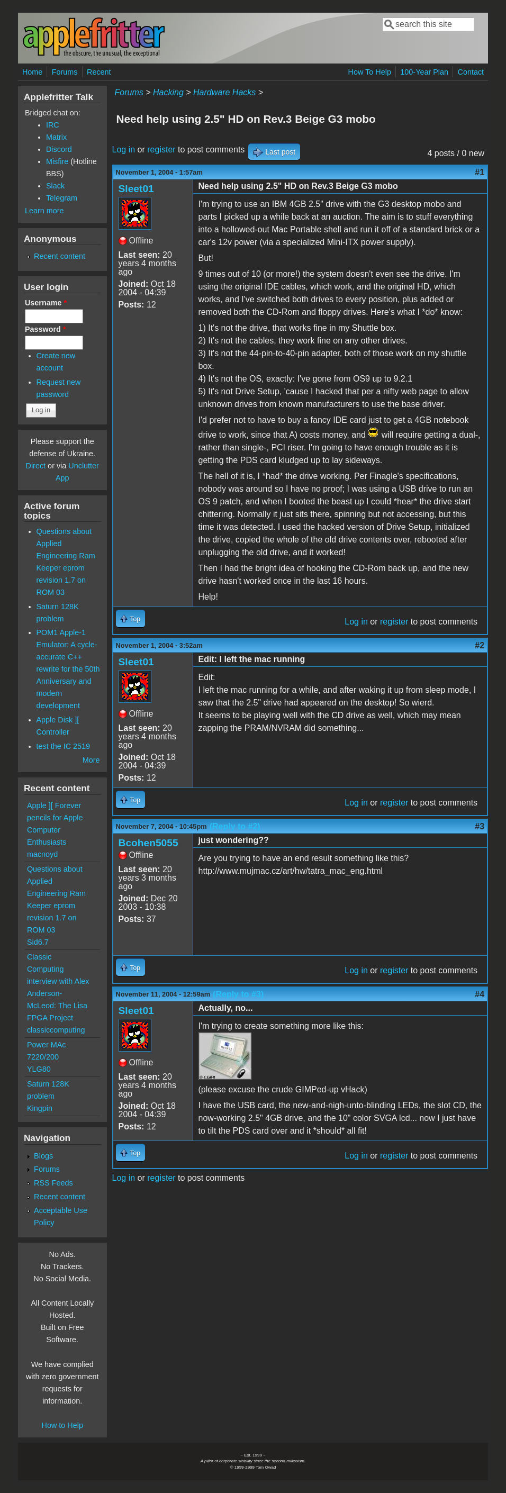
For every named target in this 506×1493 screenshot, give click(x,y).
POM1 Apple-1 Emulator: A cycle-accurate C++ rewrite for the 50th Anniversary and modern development (68, 669)
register (161, 149)
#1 (479, 172)
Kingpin (39, 1108)
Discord (59, 149)
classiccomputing (56, 1030)
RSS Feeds (53, 1183)
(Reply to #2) (235, 826)
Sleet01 (136, 188)
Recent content (59, 256)
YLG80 (39, 1069)
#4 (479, 994)
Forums (65, 72)
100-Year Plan (424, 72)
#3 (479, 826)
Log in (123, 149)
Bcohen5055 (148, 842)
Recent (99, 72)
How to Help (62, 1425)
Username (46, 302)
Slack (55, 186)
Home (32, 72)
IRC (52, 125)
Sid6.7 (38, 942)
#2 (479, 645)
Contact (470, 72)
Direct (36, 466)
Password (45, 329)
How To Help (369, 72)
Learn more (44, 210)
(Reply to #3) (238, 994)
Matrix (56, 137)
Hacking (168, 92)
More (91, 760)
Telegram (61, 198)
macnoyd (42, 854)
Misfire (57, 161)
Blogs (43, 1156)
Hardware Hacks (224, 92)
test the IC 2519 (64, 746)
